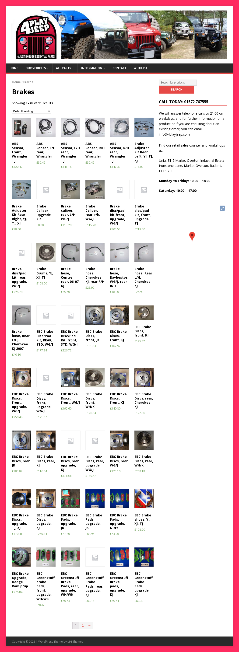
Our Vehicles (35, 68)
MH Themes (75, 642)
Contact (119, 68)
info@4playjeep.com (174, 134)
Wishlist (140, 68)
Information (91, 68)
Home (14, 68)
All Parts (63, 68)
